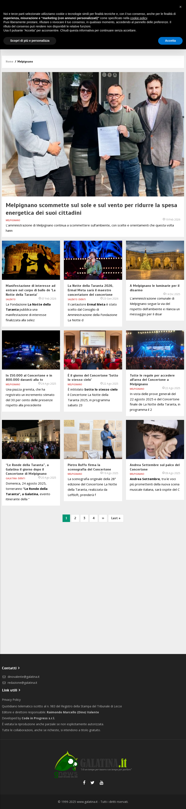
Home (9, 61)
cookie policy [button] (138, 18)
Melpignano (13, 220)
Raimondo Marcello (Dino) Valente (73, 712)
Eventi (82, 299)
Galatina (11, 478)
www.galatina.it (87, 802)
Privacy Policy (11, 700)
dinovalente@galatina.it (21, 677)
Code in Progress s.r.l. (38, 718)
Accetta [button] (170, 40)
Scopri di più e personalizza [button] (29, 40)
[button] (180, 6)
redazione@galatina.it (19, 683)
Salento (11, 299)
